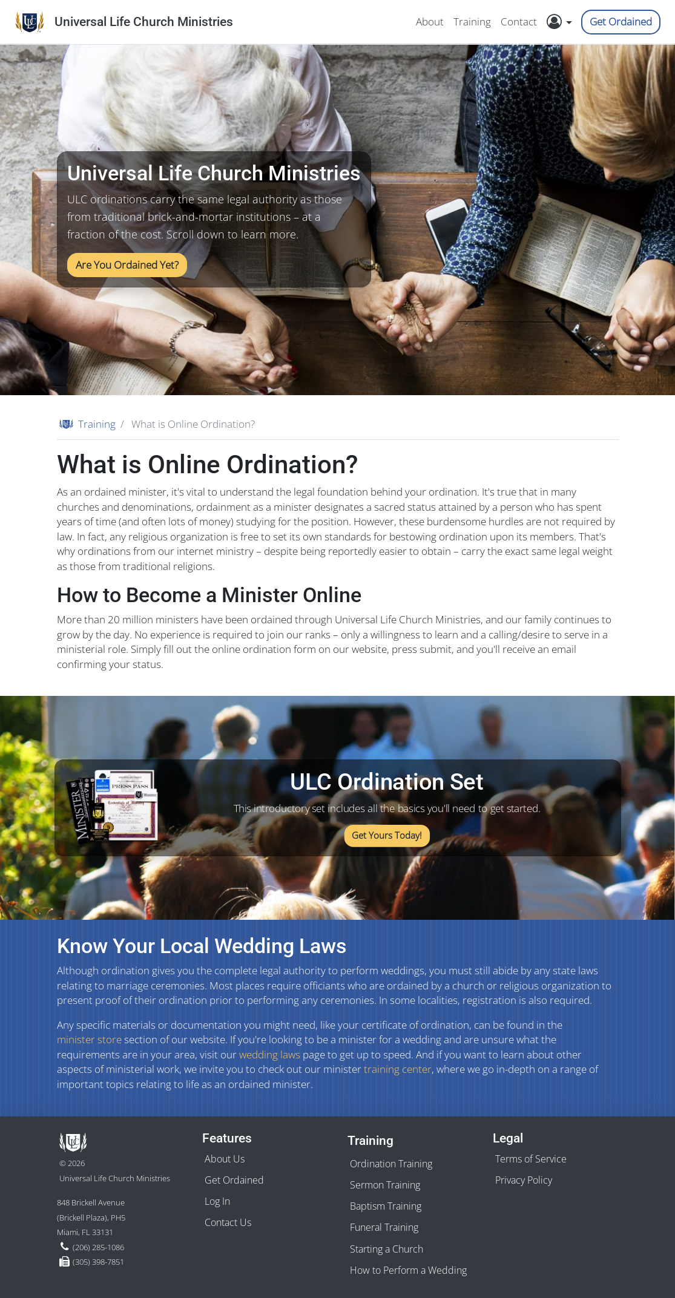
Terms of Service (531, 1158)
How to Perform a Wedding (408, 1270)
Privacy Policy (523, 1180)
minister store (89, 1039)
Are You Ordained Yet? (127, 265)
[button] (562, 22)
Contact (519, 21)
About (430, 21)
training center (398, 1069)
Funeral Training (384, 1227)
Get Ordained (621, 21)
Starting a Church (386, 1249)
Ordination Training (391, 1163)
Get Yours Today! (386, 836)
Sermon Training (385, 1184)
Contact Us (228, 1222)
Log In (217, 1201)
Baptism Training (385, 1206)
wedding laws (269, 1054)
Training (472, 21)
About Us (225, 1158)
